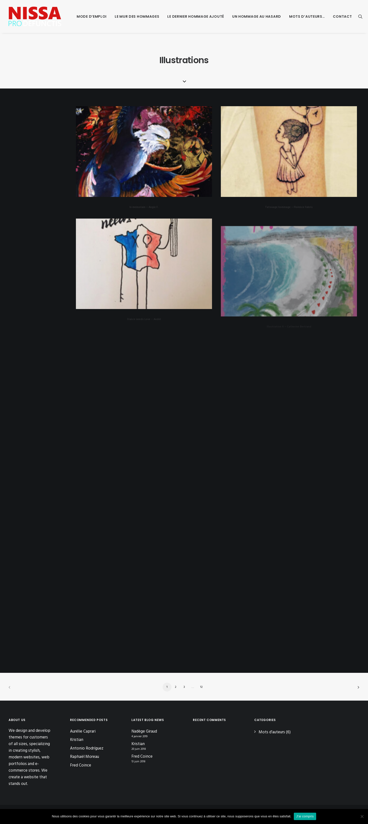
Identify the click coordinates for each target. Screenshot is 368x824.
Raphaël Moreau (84, 756)
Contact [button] (342, 16)
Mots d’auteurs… (307, 16)
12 (201, 687)
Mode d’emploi (92, 16)
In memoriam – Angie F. (143, 207)
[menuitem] (91, 16)
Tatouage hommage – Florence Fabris (289, 207)
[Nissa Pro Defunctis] (35, 16)
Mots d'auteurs (272, 732)
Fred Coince (80, 765)
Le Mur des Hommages (137, 16)
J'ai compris (305, 816)
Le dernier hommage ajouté (195, 16)
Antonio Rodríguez (86, 748)
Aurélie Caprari (83, 731)
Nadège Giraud (144, 731)
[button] (360, 16)
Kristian (76, 739)
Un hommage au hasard (256, 16)
